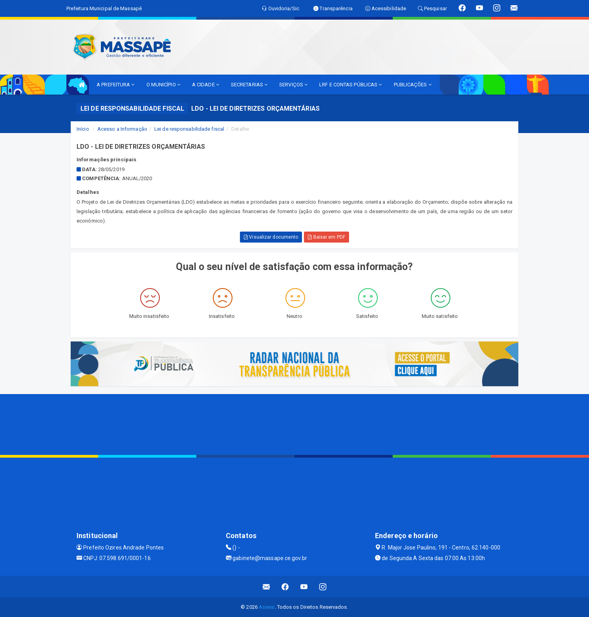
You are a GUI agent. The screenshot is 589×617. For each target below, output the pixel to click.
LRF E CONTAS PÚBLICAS (350, 85)
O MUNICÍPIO (163, 85)
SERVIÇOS (293, 85)
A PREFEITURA (115, 85)
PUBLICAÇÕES (413, 85)
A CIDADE (205, 85)
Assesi (267, 607)
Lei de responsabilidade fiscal (189, 129)
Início (83, 129)
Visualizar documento (271, 237)
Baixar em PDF (326, 237)
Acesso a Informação (122, 129)
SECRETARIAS (249, 85)
